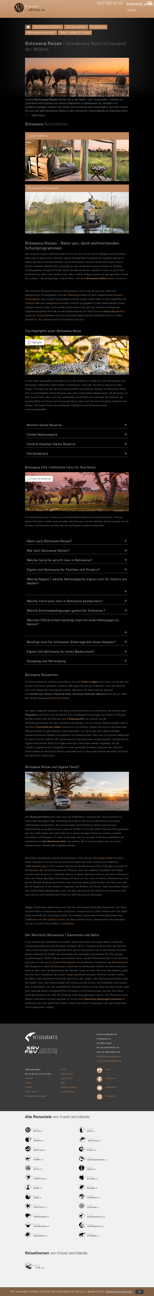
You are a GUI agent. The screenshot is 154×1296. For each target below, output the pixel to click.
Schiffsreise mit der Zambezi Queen (45, 919)
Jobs (63, 1082)
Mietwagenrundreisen (41, 32)
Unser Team (31, 1091)
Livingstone (51, 303)
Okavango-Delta (77, 295)
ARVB (63, 1069)
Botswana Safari (96, 278)
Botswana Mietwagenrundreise (102, 999)
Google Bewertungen (36, 1096)
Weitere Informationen (119, 1291)
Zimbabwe (68, 923)
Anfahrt (28, 1087)
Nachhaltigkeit (68, 1091)
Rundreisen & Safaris (47, 26)
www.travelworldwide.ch (109, 1060)
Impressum (66, 1078)
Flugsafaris (98, 26)
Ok (139, 1291)
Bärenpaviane (120, 962)
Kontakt (29, 1078)
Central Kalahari (46, 315)
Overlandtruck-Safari (48, 726)
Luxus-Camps (66, 974)
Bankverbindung (69, 1087)
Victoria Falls (32, 303)
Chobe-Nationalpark (63, 962)
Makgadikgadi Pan (114, 311)
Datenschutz (67, 1074)
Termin (28, 1082)
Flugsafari (31, 714)
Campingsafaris (76, 26)
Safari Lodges (89, 681)
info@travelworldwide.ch (109, 1056)
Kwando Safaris (60, 698)
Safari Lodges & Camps (75, 32)
